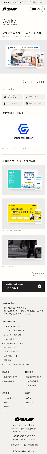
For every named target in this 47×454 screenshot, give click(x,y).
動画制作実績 (9, 381)
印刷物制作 (29, 372)
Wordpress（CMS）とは (14, 343)
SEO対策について (11, 347)
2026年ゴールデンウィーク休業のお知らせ (24, 2)
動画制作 (5, 372)
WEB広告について (11, 352)
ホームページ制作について (14, 326)
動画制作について (11, 377)
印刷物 (6, 406)
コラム (28, 398)
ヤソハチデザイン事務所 (23, 425)
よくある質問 (9, 339)
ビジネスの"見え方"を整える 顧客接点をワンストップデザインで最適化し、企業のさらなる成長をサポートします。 (23, 311)
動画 (5, 402)
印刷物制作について (34, 377)
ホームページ (9, 398)
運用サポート (9, 360)
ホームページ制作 (9, 321)
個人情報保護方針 (31, 445)
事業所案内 (15, 445)
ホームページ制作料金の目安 (15, 331)
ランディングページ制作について (17, 364)
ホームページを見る (33, 82)
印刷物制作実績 (32, 381)
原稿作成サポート (11, 356)
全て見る (38, 274)
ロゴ (5, 411)
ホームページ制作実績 (12, 335)
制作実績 (5, 393)
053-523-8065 (24, 436)
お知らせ (29, 402)
